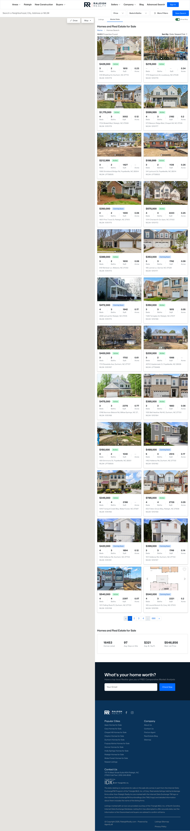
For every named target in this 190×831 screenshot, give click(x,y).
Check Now (167, 687)
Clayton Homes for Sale (114, 736)
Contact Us (149, 729)
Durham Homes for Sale (114, 740)
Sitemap (147, 740)
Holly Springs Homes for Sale (116, 751)
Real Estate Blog (151, 736)
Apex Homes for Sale (113, 725)
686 (153, 618)
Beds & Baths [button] (138, 13)
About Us (148, 725)
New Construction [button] (44, 4)
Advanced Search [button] (156, 4)
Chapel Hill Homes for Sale (115, 732)
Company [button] (130, 4)
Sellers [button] (115, 4)
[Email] (130, 687)
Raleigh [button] (28, 4)
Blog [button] (141, 4)
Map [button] (86, 20)
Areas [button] (16, 4)
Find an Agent (149, 732)
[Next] (159, 618)
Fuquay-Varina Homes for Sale (116, 743)
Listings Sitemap (162, 821)
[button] (55, 13)
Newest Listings (110, 762)
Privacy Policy (160, 826)
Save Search (180, 13)
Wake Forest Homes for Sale (116, 758)
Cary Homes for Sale (112, 729)
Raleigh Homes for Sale (114, 754)
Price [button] (118, 13)
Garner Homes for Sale (113, 747)
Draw (73, 20)
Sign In (173, 4)
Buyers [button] (61, 4)
